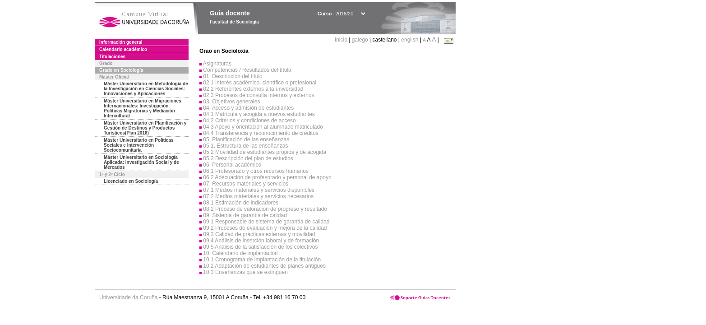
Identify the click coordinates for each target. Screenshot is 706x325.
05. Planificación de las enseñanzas (246, 139)
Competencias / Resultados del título (247, 70)
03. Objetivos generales (231, 101)
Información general (121, 42)
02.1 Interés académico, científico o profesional (259, 82)
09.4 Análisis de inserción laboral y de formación (261, 240)
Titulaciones (112, 56)
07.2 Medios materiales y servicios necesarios (258, 196)
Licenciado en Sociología (131, 181)
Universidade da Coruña (128, 297)
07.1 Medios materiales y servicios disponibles (258, 190)
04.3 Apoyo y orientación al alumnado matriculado (263, 127)
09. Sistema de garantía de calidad (244, 215)
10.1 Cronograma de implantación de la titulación (262, 259)
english (409, 40)
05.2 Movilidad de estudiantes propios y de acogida (264, 152)
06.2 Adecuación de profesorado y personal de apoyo (267, 177)
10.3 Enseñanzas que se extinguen (245, 272)
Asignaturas (217, 63)
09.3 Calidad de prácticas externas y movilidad (259, 234)
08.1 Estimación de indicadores (240, 203)
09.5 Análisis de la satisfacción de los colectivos (260, 247)
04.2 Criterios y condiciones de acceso (249, 120)
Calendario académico (123, 49)
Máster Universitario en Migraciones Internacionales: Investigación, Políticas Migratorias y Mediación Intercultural (142, 108)
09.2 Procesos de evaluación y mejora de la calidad (265, 228)
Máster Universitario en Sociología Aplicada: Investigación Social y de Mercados (141, 162)
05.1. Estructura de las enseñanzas (245, 146)
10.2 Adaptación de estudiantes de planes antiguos (264, 266)
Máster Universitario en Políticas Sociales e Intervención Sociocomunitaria (139, 145)
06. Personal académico (232, 165)
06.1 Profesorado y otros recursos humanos (255, 171)
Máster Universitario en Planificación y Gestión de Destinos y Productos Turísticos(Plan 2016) (145, 128)
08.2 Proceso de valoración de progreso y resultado (265, 209)
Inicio (342, 40)
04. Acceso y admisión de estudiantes (248, 108)
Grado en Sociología (121, 70)
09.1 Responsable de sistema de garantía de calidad (266, 221)
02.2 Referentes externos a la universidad (253, 89)
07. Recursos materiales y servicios (245, 184)
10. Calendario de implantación (240, 253)
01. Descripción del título (232, 76)
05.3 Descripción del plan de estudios (248, 158)
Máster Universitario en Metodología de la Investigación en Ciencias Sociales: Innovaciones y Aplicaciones (146, 88)
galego (360, 40)
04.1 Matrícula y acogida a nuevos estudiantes (259, 114)
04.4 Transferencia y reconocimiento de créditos (260, 133)
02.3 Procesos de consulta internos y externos (258, 95)
